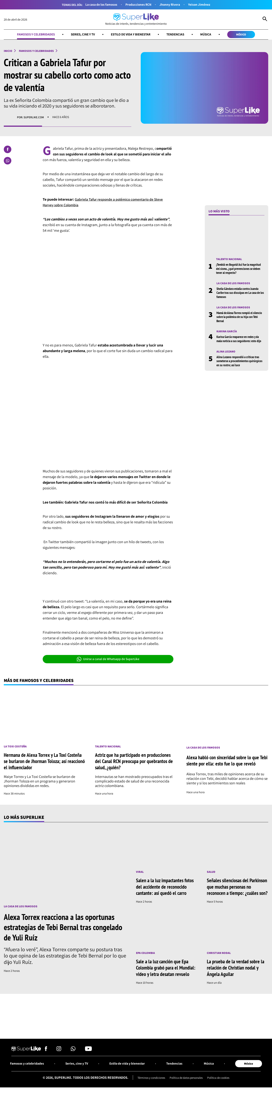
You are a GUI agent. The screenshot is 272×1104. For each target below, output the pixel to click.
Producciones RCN (138, 5)
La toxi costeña (15, 747)
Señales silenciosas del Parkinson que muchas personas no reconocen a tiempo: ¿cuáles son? (237, 891)
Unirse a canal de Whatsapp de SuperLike (108, 659)
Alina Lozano (226, 353)
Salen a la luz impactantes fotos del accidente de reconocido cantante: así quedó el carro (166, 887)
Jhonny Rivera (170, 5)
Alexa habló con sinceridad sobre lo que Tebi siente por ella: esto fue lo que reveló (225, 761)
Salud (211, 872)
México (246, 35)
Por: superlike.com (31, 118)
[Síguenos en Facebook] (46, 1057)
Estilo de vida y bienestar (131, 35)
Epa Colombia (145, 960)
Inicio (8, 51)
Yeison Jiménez (200, 5)
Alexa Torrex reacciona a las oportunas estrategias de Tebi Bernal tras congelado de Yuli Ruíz (61, 928)
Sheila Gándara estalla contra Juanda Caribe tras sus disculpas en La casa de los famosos (239, 293)
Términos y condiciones (149, 1086)
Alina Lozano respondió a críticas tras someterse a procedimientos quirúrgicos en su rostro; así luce (240, 362)
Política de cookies (221, 1086)
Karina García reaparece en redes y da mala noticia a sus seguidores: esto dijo (239, 340)
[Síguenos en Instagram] (58, 1057)
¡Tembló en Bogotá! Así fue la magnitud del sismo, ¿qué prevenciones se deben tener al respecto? (240, 269)
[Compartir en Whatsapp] (7, 161)
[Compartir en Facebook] (7, 150)
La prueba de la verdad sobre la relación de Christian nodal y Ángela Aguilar (236, 975)
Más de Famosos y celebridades (40, 681)
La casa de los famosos (100, 5)
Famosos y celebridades (32, 35)
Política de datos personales (186, 1086)
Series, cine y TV (81, 35)
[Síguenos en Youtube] (88, 1057)
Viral (140, 872)
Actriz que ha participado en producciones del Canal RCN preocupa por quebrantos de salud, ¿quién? (135, 762)
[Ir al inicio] (136, 19)
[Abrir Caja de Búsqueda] (264, 20)
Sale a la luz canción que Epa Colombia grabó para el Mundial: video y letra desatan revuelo (166, 975)
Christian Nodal (219, 960)
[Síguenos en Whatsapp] (73, 1057)
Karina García (226, 332)
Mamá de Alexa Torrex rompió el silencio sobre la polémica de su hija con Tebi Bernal (240, 318)
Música (209, 35)
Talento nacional (229, 259)
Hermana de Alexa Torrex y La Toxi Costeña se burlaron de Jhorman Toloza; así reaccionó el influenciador (44, 762)
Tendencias (178, 35)
